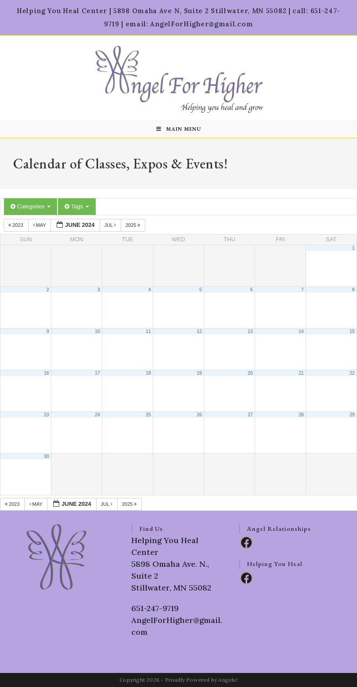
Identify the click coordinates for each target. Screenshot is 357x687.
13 (250, 331)
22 (352, 373)
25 (148, 414)
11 (148, 331)
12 (199, 331)
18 (148, 373)
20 (250, 373)
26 (199, 414)
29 (352, 414)
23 (46, 414)
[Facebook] (246, 542)
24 (97, 414)
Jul (111, 225)
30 (46, 456)
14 (301, 331)
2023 (16, 225)
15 (352, 331)
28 (301, 414)
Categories (30, 206)
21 (301, 373)
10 (97, 331)
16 (46, 373)
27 (250, 414)
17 (97, 373)
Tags (77, 206)
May (40, 225)
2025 (134, 225)
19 (199, 373)
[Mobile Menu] (179, 129)
